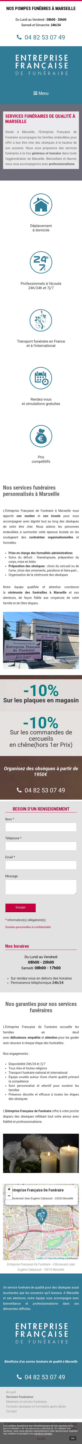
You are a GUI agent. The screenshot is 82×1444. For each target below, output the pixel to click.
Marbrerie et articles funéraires (26, 1401)
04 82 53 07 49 (45, 37)
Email (10, 857)
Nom (9, 819)
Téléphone (13, 838)
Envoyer (21, 907)
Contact (11, 1411)
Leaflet (39, 1258)
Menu (43, 93)
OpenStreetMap (56, 1258)
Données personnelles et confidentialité (28, 927)
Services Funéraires (19, 1397)
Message (11, 876)
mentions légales (43, 1433)
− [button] (9, 1196)
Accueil (11, 1392)
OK (73, 1438)
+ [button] (9, 1189)
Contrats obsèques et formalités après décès (36, 1406)
